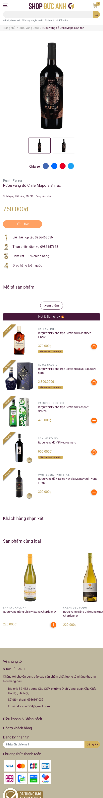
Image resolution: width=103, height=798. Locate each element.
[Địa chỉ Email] (51, 744)
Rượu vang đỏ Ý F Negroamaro (57, 442)
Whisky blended (11, 20)
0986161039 (35, 699)
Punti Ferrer (13, 181)
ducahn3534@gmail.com (33, 706)
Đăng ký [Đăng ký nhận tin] (92, 744)
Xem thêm (51, 305)
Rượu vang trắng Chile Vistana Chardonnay (30, 611)
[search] (96, 14)
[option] (39, 145)
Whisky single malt (32, 20)
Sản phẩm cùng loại (22, 541)
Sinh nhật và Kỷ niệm (56, 20)
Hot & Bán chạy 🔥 (51, 316)
